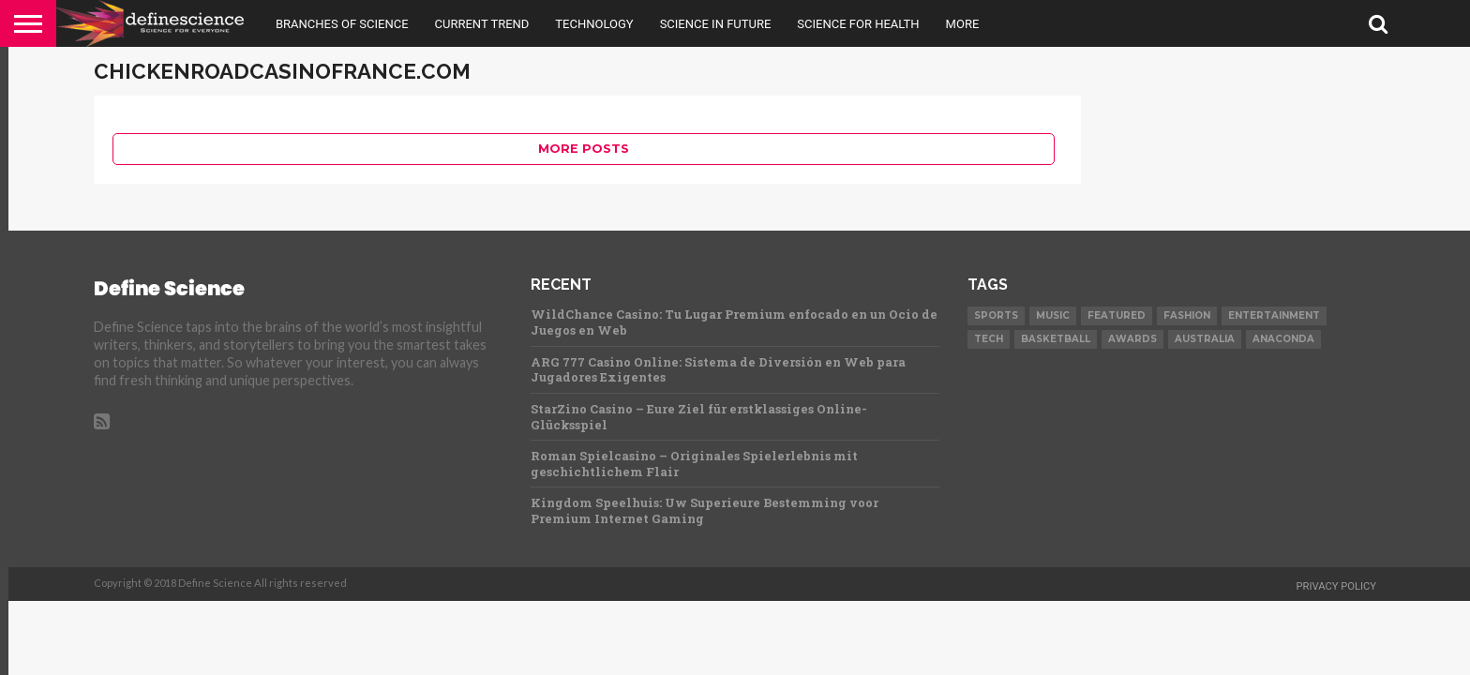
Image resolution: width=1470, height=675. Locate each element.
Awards (1132, 339)
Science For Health (858, 24)
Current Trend (482, 24)
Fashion (1186, 315)
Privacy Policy (1336, 586)
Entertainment (1274, 315)
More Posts (583, 149)
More (963, 24)
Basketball (1055, 339)
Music (1053, 315)
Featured (1117, 315)
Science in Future (716, 24)
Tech (988, 339)
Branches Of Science (342, 24)
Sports (996, 315)
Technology (594, 24)
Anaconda (1283, 339)
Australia (1205, 339)
